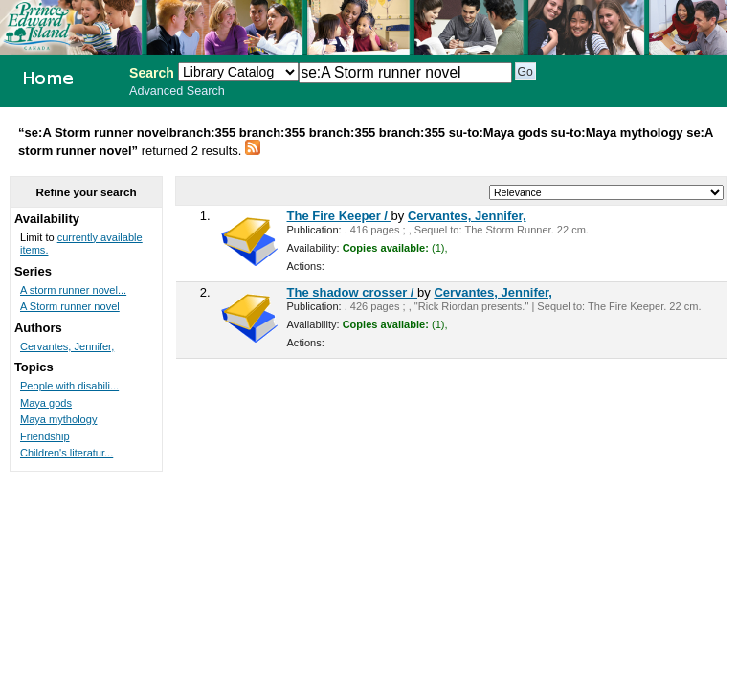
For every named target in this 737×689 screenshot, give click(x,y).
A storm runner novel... (73, 290)
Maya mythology (58, 419)
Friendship (45, 436)
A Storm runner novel (70, 306)
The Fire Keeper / (339, 216)
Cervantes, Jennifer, (467, 216)
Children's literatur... (66, 452)
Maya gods (46, 403)
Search (151, 72)
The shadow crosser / (352, 292)
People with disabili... (69, 385)
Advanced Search (177, 91)
